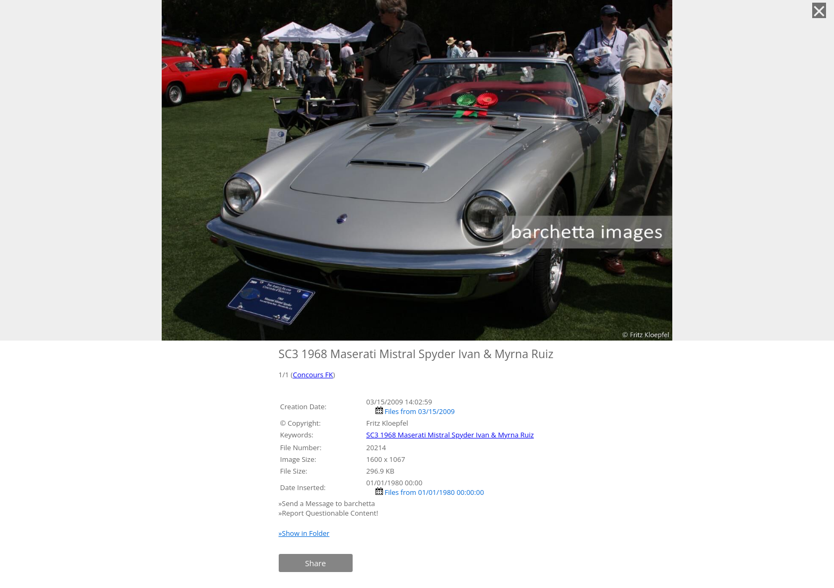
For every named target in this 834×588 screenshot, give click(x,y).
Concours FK (313, 374)
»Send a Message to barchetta (328, 503)
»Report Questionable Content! (328, 513)
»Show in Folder (304, 533)
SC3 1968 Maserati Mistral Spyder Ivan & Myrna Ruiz (450, 435)
